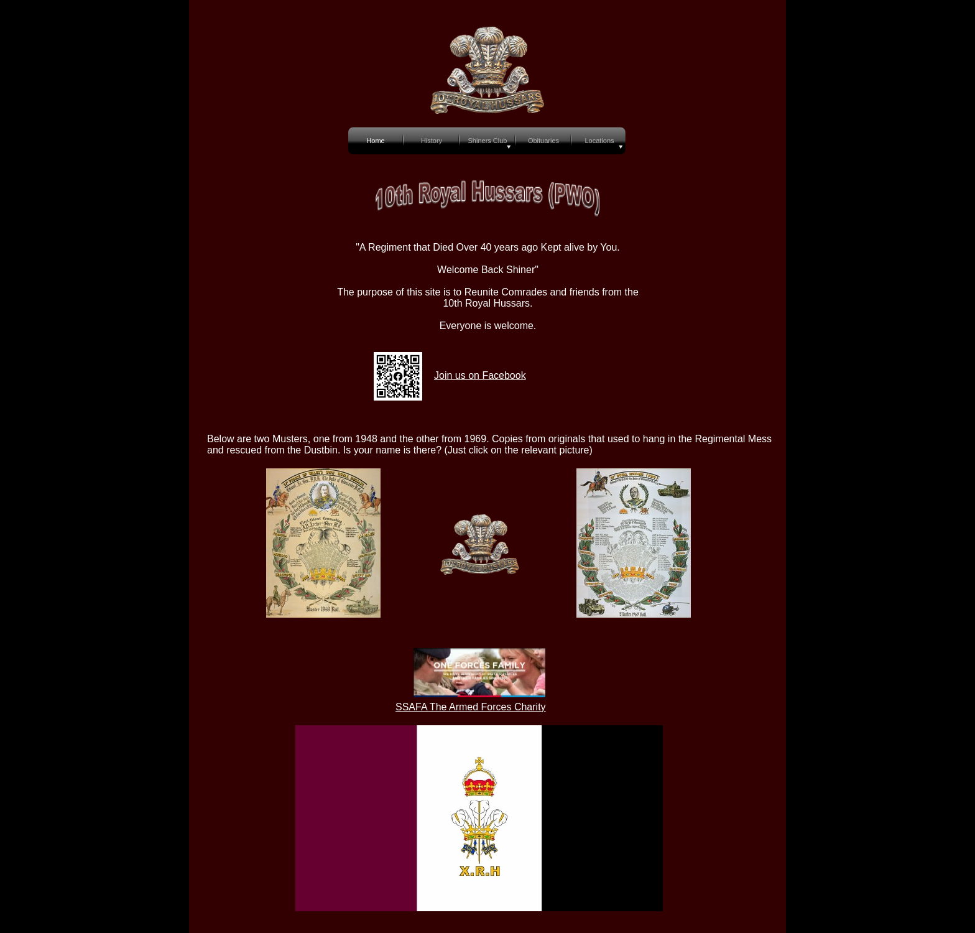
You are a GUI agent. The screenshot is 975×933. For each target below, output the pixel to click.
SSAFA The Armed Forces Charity (470, 707)
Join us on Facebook (480, 375)
